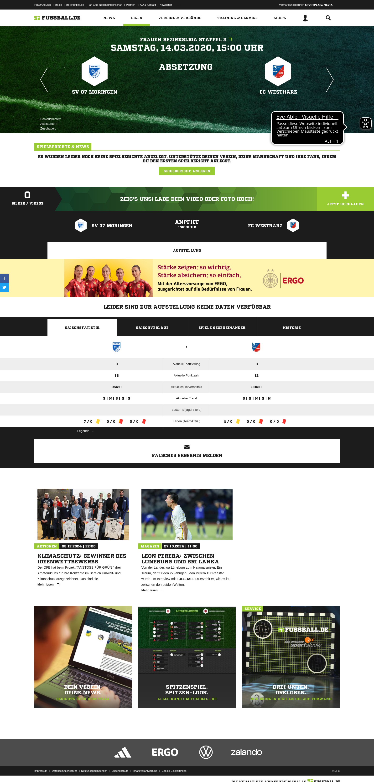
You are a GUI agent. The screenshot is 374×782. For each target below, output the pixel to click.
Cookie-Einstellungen (174, 770)
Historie (292, 327)
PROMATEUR (42, 4)
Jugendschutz (120, 770)
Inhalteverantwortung (145, 770)
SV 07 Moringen (94, 92)
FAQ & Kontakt (147, 4)
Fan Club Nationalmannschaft (105, 4)
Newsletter (166, 4)
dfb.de (58, 4)
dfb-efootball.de (75, 4)
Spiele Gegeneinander (221, 327)
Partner (130, 4)
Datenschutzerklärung (64, 770)
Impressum (40, 770)
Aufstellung (187, 250)
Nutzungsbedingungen (94, 770)
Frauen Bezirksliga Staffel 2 (187, 39)
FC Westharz (278, 92)
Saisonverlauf (152, 327)
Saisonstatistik (82, 327)
